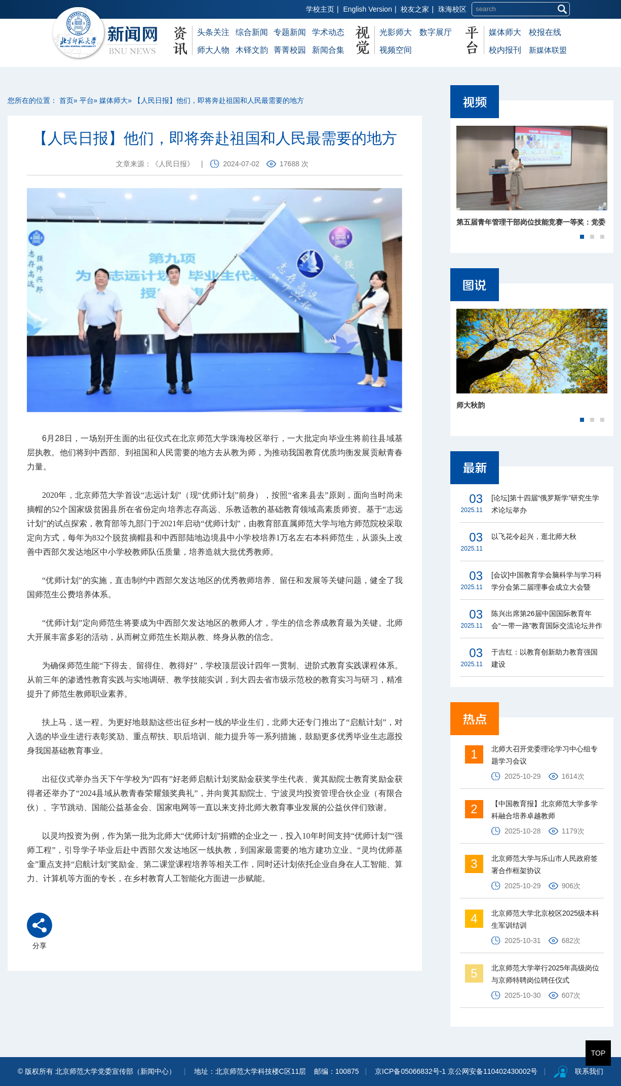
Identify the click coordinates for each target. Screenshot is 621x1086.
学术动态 (328, 32)
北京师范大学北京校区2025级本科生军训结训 (545, 919)
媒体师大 (505, 32)
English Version (367, 9)
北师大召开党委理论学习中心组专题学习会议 (544, 755)
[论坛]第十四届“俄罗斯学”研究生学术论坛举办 (545, 504)
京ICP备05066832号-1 (410, 1071)
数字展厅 (435, 32)
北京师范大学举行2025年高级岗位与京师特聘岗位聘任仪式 (545, 974)
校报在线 (545, 32)
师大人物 (213, 50)
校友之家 (415, 9)
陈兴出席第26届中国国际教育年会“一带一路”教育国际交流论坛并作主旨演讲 (546, 620)
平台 (87, 100)
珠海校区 (452, 9)
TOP (598, 1053)
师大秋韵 (470, 405)
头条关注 (213, 32)
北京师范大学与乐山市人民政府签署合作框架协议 (544, 864)
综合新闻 (252, 32)
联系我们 (589, 1071)
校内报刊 (505, 50)
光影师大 (395, 32)
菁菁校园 (290, 50)
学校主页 (320, 9)
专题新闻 (290, 32)
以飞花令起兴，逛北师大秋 (533, 536)
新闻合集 (328, 50)
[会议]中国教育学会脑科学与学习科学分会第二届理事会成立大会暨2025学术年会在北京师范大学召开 (546, 582)
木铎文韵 (252, 50)
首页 (66, 100)
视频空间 (395, 50)
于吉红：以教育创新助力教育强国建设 (544, 658)
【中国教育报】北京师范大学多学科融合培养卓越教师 (544, 810)
